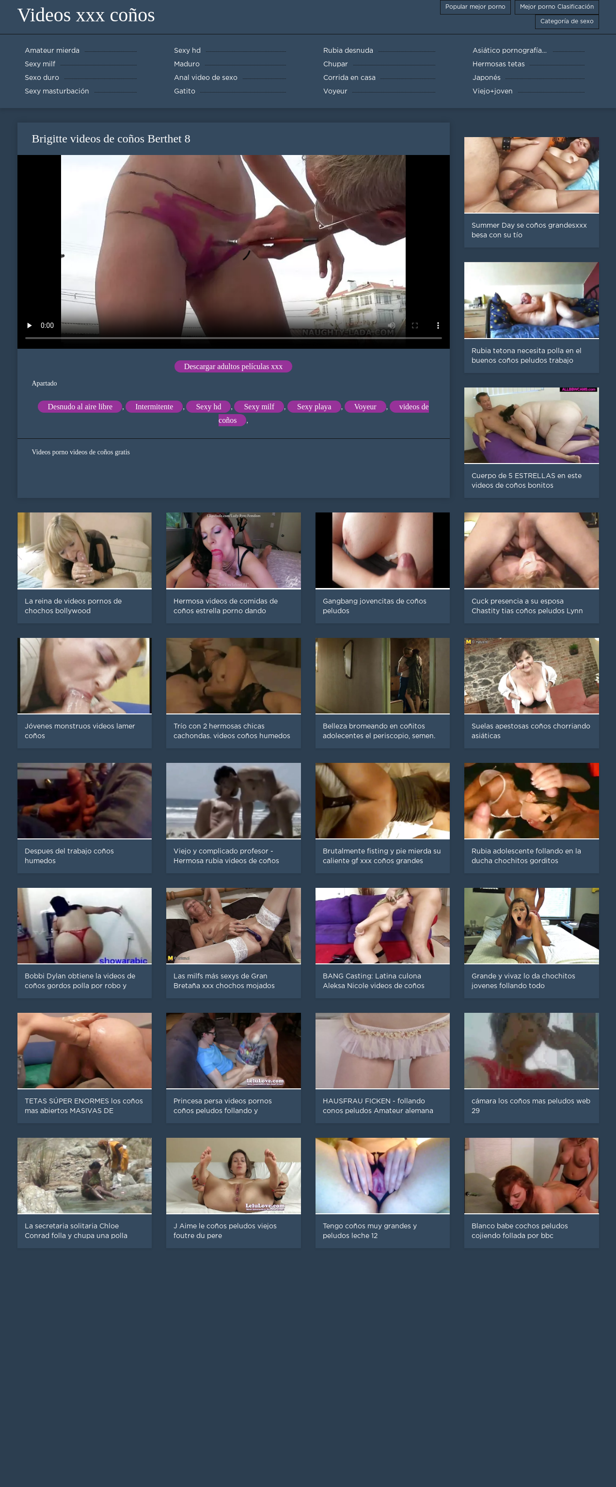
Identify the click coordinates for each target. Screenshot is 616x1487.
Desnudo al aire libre (79, 407)
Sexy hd (208, 407)
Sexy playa (314, 407)
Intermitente (154, 407)
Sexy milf (259, 407)
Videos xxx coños (86, 15)
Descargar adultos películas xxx (233, 366)
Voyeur (365, 407)
